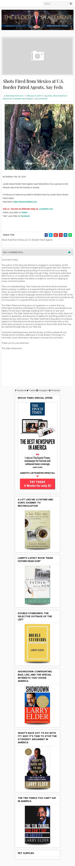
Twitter (24, 212)
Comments (41, 99)
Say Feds (48, 96)
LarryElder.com (46, 209)
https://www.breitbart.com (25, 202)
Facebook (25, 216)
